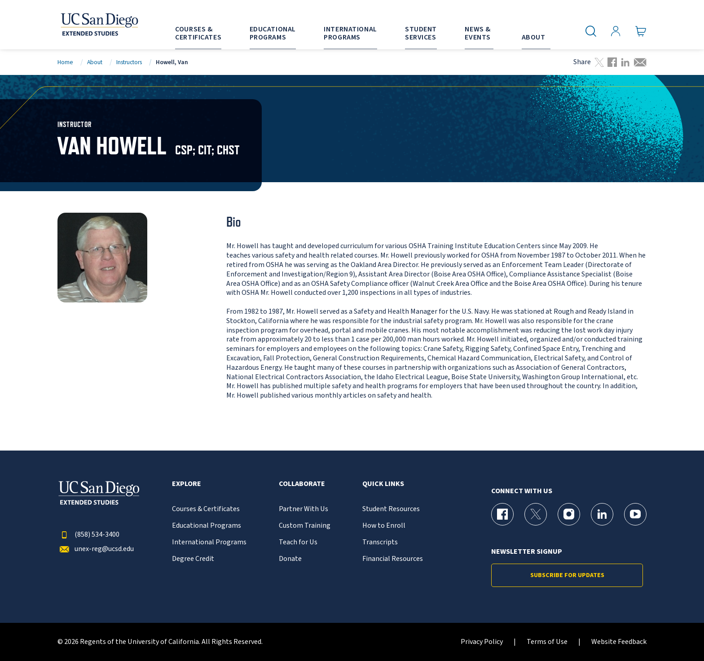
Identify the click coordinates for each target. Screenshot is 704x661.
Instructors (129, 62)
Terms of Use (547, 642)
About (94, 62)
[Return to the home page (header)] (98, 24)
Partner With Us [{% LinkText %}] (303, 509)
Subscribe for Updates (567, 575)
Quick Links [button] (383, 484)
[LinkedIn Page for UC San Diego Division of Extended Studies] (602, 514)
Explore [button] (186, 484)
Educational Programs (206, 525)
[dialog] (677, 634)
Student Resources (391, 509)
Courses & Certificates (206, 509)
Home (65, 62)
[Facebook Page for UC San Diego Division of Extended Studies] (502, 514)
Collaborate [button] (302, 484)
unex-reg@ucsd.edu (95, 549)
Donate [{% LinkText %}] (290, 559)
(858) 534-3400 (88, 534)
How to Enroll (383, 525)
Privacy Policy (482, 642)
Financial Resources (392, 559)
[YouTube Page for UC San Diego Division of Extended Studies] (635, 514)
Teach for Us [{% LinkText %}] (298, 542)
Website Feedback (619, 642)
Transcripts (380, 542)
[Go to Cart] (641, 31)
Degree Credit (193, 559)
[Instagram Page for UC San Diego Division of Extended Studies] (569, 514)
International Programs (209, 542)
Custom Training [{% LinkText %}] (304, 525)
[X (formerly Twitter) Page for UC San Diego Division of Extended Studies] (535, 514)
